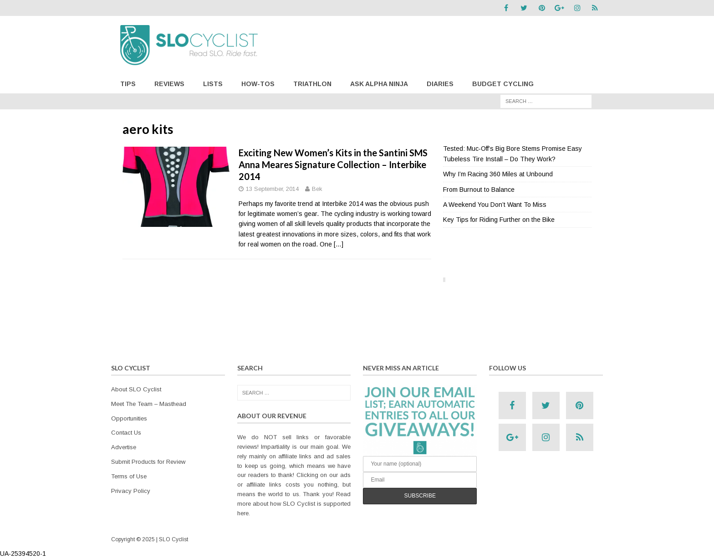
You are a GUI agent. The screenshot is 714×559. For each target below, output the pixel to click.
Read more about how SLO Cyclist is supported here (294, 504)
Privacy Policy (130, 490)
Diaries (440, 83)
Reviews (169, 83)
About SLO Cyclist (136, 389)
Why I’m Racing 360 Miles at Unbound (498, 174)
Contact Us (126, 432)
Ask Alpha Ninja (379, 83)
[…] (338, 244)
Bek (317, 188)
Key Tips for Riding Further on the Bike (499, 219)
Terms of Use (129, 476)
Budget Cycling (503, 83)
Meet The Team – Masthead (148, 403)
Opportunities (129, 418)
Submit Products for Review (148, 461)
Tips (128, 83)
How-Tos (258, 83)
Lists (213, 83)
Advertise (123, 447)
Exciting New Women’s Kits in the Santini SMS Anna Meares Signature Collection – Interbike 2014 (333, 164)
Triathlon (312, 83)
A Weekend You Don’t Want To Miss (494, 204)
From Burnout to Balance (479, 189)
